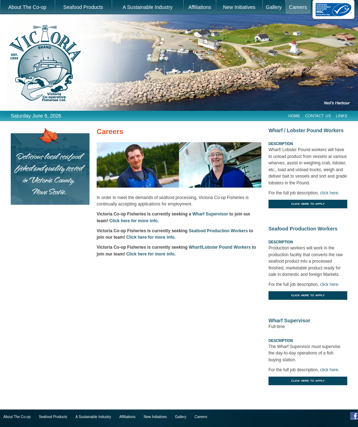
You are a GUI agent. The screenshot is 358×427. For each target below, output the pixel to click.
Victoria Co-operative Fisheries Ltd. (45, 63)
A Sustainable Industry (148, 7)
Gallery (274, 7)
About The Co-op (27, 7)
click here (329, 192)
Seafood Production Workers (218, 230)
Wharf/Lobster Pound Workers (220, 247)
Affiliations (199, 7)
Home (294, 115)
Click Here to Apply (308, 203)
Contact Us (318, 115)
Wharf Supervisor (210, 214)
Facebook (354, 416)
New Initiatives (239, 7)
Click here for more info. (134, 220)
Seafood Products (83, 7)
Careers (298, 7)
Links (341, 115)
